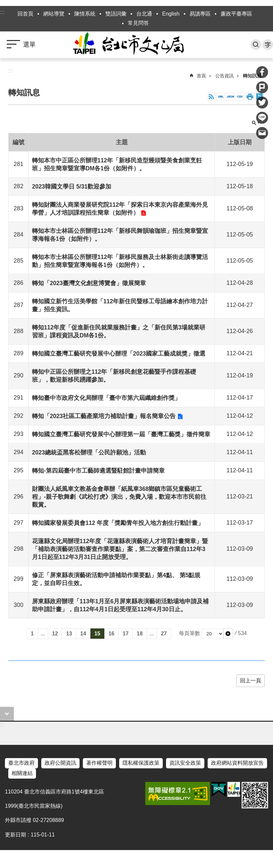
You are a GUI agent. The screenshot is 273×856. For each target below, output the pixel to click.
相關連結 (22, 773)
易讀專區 (200, 14)
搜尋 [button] (256, 44)
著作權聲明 (99, 763)
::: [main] (10, 70)
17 (125, 633)
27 (164, 633)
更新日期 (15, 834)
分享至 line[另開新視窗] (262, 118)
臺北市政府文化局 (137, 44)
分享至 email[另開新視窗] (262, 133)
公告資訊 (224, 75)
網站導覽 (53, 14)
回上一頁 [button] (250, 680)
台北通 (144, 14)
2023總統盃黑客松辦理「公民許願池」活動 (89, 452)
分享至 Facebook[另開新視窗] (262, 72)
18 (140, 633)
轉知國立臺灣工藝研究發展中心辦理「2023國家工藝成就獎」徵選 (118, 353)
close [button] (7, 714)
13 (69, 633)
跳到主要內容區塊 (3, 3)
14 (83, 633)
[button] (228, 633)
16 (112, 633)
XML (221, 96)
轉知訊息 (252, 75)
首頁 (201, 75)
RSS (211, 96)
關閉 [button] (256, 123)
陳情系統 (84, 14)
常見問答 (138, 23)
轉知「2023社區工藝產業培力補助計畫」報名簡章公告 (104, 416)
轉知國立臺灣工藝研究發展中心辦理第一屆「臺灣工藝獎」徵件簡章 (121, 434)
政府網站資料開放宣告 (237, 763)
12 (55, 633)
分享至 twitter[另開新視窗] (262, 102)
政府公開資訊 (60, 763)
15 (97, 633)
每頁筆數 (189, 633)
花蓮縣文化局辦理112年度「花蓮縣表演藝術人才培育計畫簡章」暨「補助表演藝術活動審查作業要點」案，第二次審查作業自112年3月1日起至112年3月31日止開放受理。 (120, 549)
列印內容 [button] (250, 96)
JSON (230, 96)
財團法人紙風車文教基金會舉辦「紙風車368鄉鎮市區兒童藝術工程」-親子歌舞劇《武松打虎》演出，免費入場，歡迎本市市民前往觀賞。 (119, 497)
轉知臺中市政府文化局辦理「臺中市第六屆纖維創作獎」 (106, 398)
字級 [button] (267, 44)
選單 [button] (29, 44)
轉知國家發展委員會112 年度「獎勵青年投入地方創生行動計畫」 (118, 523)
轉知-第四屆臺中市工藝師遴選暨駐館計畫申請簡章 (98, 470)
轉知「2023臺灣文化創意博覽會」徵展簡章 (89, 283)
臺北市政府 (21, 763)
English (170, 14)
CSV (240, 96)
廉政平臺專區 (236, 14)
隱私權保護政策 (140, 763)
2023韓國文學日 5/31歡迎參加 (71, 186)
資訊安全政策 (185, 763)
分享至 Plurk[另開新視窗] (262, 87)
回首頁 (25, 14)
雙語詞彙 (115, 14)
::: (2, 12)
